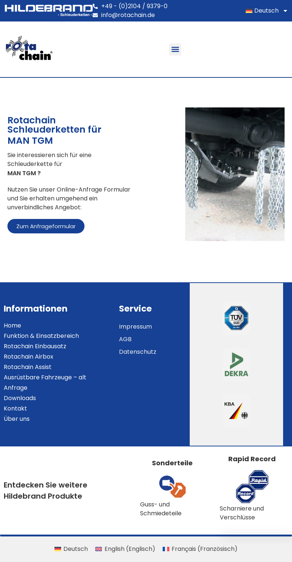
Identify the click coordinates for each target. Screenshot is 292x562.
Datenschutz (137, 351)
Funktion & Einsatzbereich (41, 336)
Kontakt (15, 408)
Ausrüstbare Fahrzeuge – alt (45, 377)
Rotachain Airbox (28, 356)
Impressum (135, 326)
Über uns (17, 419)
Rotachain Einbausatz (35, 346)
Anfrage (15, 387)
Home (12, 325)
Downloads (20, 398)
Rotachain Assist (28, 367)
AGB (125, 339)
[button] (175, 49)
